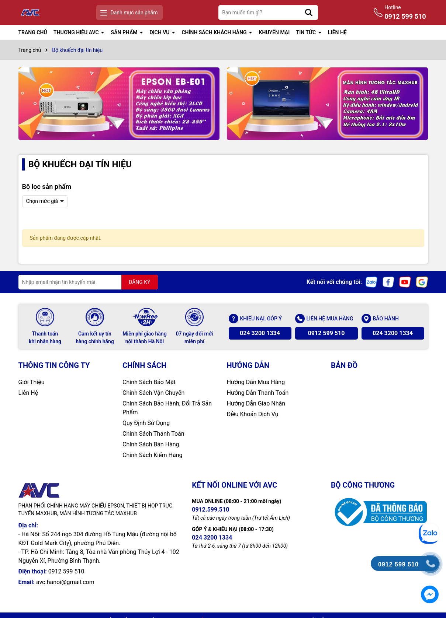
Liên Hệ (28, 392)
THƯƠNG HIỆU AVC (76, 32)
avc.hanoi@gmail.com (65, 582)
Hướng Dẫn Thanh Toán (258, 392)
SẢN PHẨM (125, 32)
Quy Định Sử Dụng (146, 422)
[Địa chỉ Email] (88, 282)
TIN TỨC (306, 32)
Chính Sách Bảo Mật (149, 382)
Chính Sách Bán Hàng (150, 444)
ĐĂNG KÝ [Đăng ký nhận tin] (140, 282)
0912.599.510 (210, 509)
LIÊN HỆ (337, 32)
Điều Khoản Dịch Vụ (253, 414)
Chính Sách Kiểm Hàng (152, 455)
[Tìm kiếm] (309, 12)
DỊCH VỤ (159, 32)
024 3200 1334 (260, 333)
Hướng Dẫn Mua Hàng (256, 382)
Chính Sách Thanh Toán (153, 433)
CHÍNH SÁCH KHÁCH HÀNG (214, 32)
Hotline (405, 12)
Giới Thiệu (31, 382)
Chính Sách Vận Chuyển (153, 392)
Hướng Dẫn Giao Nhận (256, 403)
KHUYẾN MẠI (274, 32)
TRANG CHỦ (32, 32)
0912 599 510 (326, 333)
